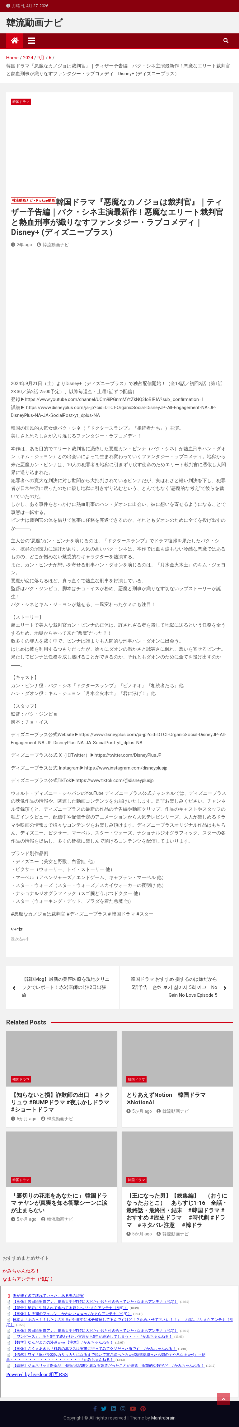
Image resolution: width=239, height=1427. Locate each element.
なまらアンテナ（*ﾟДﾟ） (28, 1279)
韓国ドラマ (21, 102)
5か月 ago (23, 1118)
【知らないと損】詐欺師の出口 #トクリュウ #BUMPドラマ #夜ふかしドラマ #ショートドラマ (60, 1102)
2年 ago (21, 244)
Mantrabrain (163, 1418)
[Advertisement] (119, 152)
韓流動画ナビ (34, 22)
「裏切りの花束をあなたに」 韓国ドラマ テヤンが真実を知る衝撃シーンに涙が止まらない (59, 1203)
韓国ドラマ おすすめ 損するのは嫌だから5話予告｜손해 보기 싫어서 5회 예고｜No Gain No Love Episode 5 (174, 987)
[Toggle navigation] (31, 40)
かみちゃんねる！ (21, 1271)
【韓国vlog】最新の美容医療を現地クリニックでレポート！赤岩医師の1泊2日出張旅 (66, 987)
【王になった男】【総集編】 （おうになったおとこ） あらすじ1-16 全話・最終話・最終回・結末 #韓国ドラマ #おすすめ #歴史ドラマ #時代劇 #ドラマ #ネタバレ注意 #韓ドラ (176, 1210)
